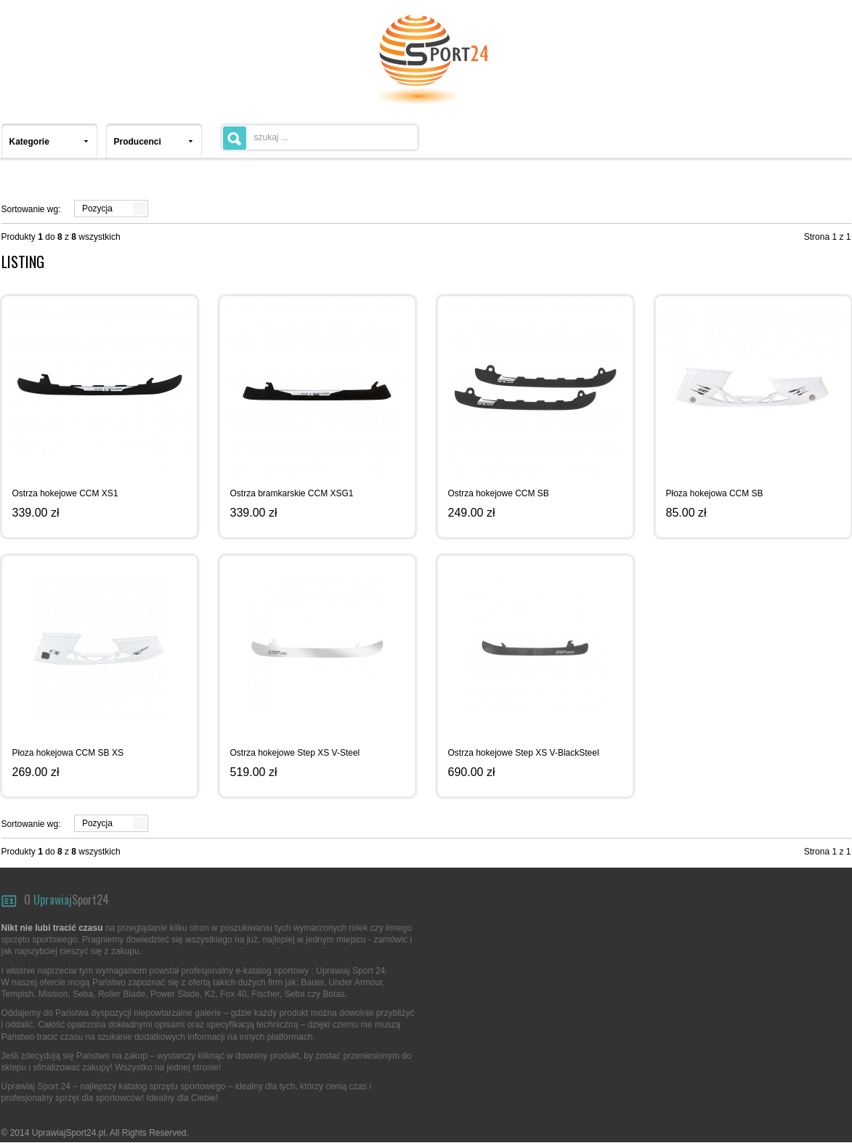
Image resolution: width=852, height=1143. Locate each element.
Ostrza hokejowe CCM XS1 (65, 493)
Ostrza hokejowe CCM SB (498, 493)
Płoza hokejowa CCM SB (714, 493)
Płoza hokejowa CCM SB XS (67, 753)
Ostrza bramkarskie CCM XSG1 (292, 493)
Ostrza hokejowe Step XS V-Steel (295, 753)
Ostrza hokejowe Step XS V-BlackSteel (523, 753)
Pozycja (97, 208)
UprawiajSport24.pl (68, 1133)
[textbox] (320, 137)
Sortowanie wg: (31, 209)
